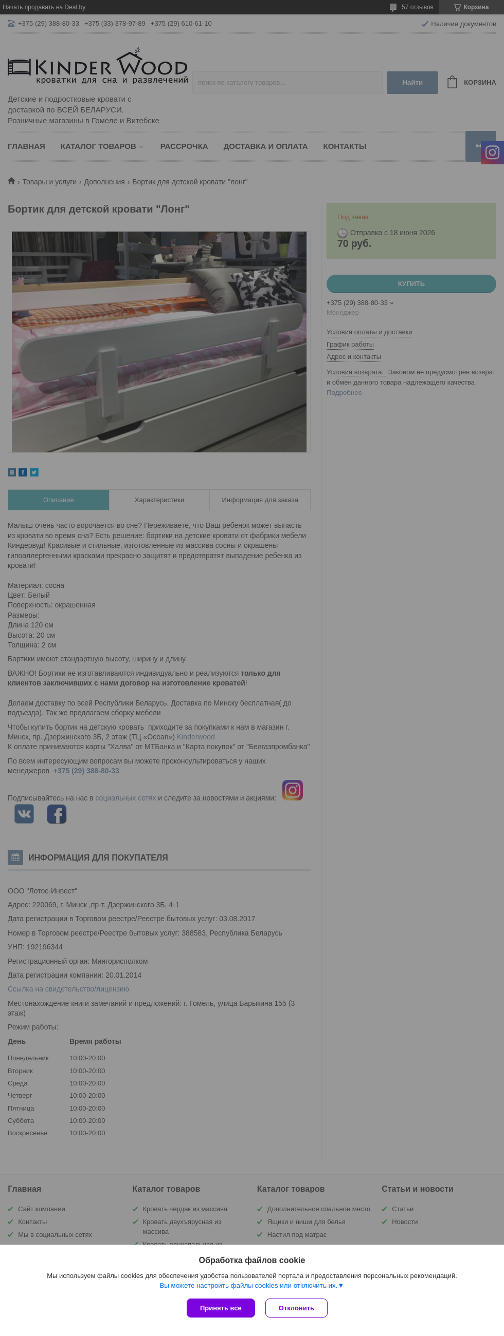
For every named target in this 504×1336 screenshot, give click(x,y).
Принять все (221, 1308)
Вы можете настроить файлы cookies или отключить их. (248, 1285)
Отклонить (296, 1308)
